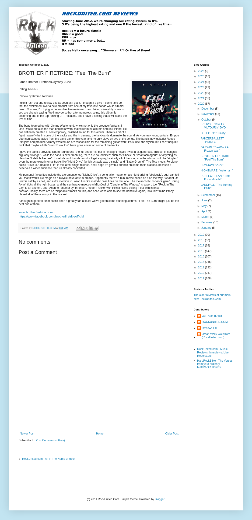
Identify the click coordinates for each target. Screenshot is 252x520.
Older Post (171, 433)
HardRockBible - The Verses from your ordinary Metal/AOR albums (214, 364)
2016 (201, 251)
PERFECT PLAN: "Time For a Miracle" (216, 177)
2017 (201, 245)
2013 (201, 267)
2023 (201, 87)
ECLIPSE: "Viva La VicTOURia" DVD (213, 126)
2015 (201, 256)
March (205, 216)
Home (100, 433)
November (208, 114)
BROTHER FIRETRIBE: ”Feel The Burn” (216, 158)
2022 (201, 93)
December (208, 108)
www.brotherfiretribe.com (36, 212)
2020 (201, 103)
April (204, 211)
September (208, 195)
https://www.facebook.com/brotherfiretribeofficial (51, 216)
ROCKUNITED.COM (215, 322)
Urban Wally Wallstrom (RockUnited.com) (216, 335)
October (206, 119)
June (204, 200)
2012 (201, 272)
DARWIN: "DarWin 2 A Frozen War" (214, 149)
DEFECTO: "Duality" (213, 133)
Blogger (159, 499)
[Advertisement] (99, 393)
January (206, 227)
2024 (201, 82)
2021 (201, 98)
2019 (201, 234)
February (207, 222)
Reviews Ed (209, 328)
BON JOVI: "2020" (212, 165)
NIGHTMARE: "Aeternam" (217, 170)
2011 (201, 278)
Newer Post (27, 433)
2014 (201, 262)
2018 (201, 240)
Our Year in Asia (212, 315)
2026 (201, 71)
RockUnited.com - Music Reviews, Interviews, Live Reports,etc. (213, 352)
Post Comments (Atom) (50, 440)
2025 (201, 76)
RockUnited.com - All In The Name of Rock (48, 458)
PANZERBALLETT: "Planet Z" (212, 140)
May (204, 206)
